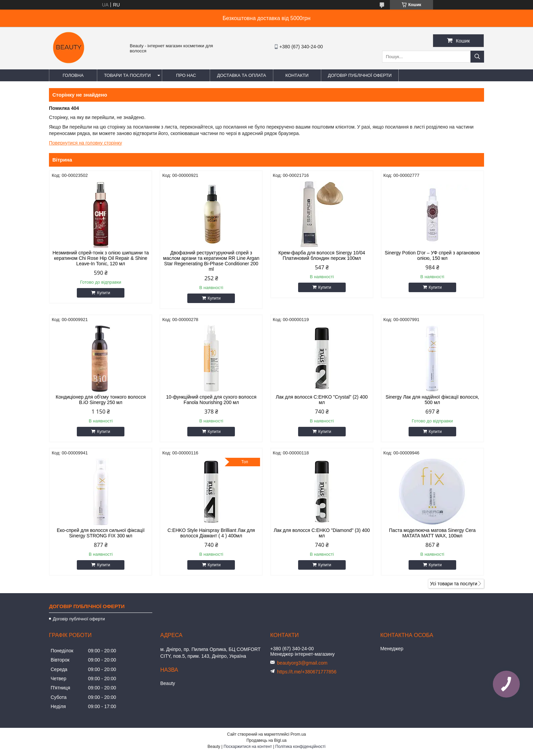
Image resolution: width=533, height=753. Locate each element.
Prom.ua (298, 734)
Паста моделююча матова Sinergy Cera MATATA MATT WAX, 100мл (432, 533)
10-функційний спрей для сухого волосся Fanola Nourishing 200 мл (211, 399)
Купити (103, 292)
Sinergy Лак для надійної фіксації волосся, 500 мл (432, 399)
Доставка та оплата (241, 75)
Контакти (297, 75)
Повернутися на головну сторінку (85, 143)
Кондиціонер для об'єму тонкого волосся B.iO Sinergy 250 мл (101, 399)
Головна (73, 75)
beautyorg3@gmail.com (302, 663)
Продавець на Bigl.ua (266, 740)
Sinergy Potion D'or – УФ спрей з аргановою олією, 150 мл (432, 255)
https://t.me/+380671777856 (307, 671)
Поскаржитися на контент (248, 746)
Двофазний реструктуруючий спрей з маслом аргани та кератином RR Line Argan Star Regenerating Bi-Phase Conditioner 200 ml (211, 261)
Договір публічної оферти (360, 75)
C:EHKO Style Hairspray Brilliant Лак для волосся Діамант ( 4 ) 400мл (211, 533)
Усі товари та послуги (453, 583)
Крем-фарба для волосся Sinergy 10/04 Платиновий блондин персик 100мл (321, 255)
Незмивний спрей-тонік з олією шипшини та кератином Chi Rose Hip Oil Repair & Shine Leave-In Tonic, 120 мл (100, 258)
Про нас (186, 75)
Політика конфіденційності (300, 746)
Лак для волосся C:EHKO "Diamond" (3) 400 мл (322, 533)
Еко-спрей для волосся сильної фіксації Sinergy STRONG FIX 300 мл (100, 533)
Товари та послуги (127, 75)
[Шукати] (477, 57)
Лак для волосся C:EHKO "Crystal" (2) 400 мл (321, 399)
